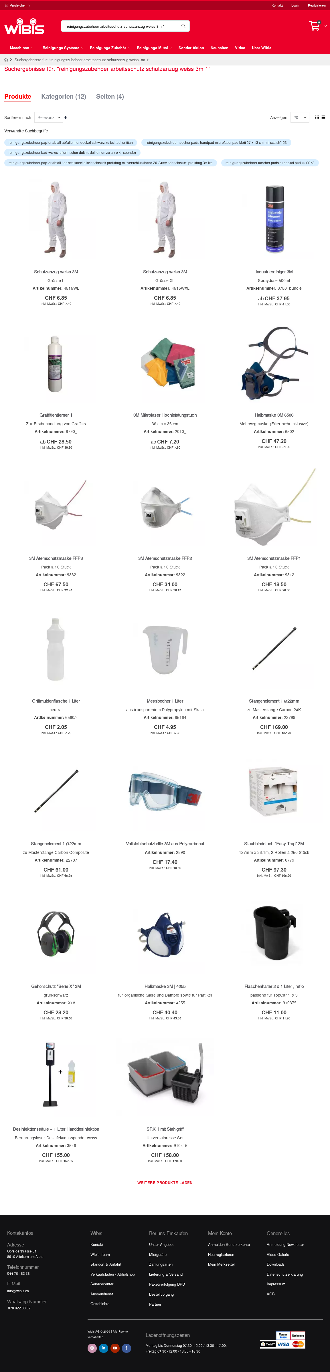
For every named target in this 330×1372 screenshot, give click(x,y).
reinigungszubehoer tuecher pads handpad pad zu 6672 (270, 162)
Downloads (276, 1264)
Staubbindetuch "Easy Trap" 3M (274, 843)
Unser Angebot (161, 1244)
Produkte (17, 96)
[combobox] (125, 26)
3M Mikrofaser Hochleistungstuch (164, 415)
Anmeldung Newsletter (285, 1244)
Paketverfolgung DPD (167, 1284)
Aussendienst (101, 1294)
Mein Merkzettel (221, 1264)
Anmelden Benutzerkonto (229, 1244)
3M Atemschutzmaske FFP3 (56, 558)
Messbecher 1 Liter (165, 701)
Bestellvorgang (161, 1294)
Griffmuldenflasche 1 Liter (56, 701)
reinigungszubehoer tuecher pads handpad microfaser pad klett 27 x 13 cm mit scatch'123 (216, 142)
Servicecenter (101, 1284)
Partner (155, 1304)
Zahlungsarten (161, 1264)
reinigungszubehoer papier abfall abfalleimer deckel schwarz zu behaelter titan (71, 142)
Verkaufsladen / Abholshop (112, 1274)
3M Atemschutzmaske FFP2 (165, 558)
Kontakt (277, 5)
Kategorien (63, 95)
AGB (271, 1294)
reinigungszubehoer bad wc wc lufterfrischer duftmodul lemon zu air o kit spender (72, 152)
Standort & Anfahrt (105, 1264)
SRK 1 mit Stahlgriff (165, 1129)
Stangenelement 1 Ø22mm (274, 701)
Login (295, 5)
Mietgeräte (158, 1254)
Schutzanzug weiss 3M (56, 272)
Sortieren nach (17, 117)
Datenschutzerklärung (285, 1274)
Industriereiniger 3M (274, 272)
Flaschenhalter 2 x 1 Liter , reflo (273, 986)
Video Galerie (278, 1254)
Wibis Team (100, 1254)
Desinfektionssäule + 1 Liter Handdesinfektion (56, 1129)
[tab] (22, 91)
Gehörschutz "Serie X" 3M (56, 986)
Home (6, 59)
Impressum (276, 1284)
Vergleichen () (17, 5)
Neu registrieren (221, 1254)
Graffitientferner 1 (55, 415)
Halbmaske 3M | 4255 (165, 986)
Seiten (110, 95)
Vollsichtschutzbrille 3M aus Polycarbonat (165, 843)
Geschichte (99, 1303)
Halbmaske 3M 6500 (274, 415)
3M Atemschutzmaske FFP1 (274, 558)
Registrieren (317, 5)
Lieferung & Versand (166, 1274)
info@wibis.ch (18, 1290)
